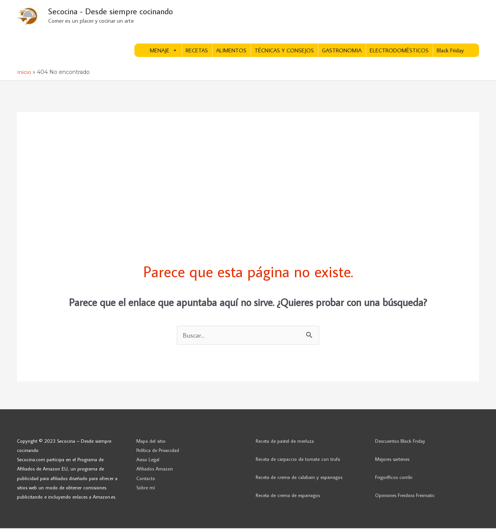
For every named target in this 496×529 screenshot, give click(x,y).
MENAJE (164, 51)
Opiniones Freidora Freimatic (405, 496)
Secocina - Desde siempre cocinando (113, 11)
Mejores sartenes (392, 460)
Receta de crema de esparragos (288, 496)
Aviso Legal (147, 460)
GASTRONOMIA (342, 51)
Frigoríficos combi (393, 478)
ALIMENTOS (231, 51)
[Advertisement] (248, 166)
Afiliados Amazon (154, 469)
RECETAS (197, 51)
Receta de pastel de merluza (285, 442)
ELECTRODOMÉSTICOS (399, 51)
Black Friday (450, 51)
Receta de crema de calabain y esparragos (299, 478)
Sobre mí (145, 488)
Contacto (145, 478)
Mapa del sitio (151, 442)
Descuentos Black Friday (400, 442)
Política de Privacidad (157, 451)
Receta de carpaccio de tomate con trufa (298, 460)
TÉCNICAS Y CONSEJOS (284, 51)
